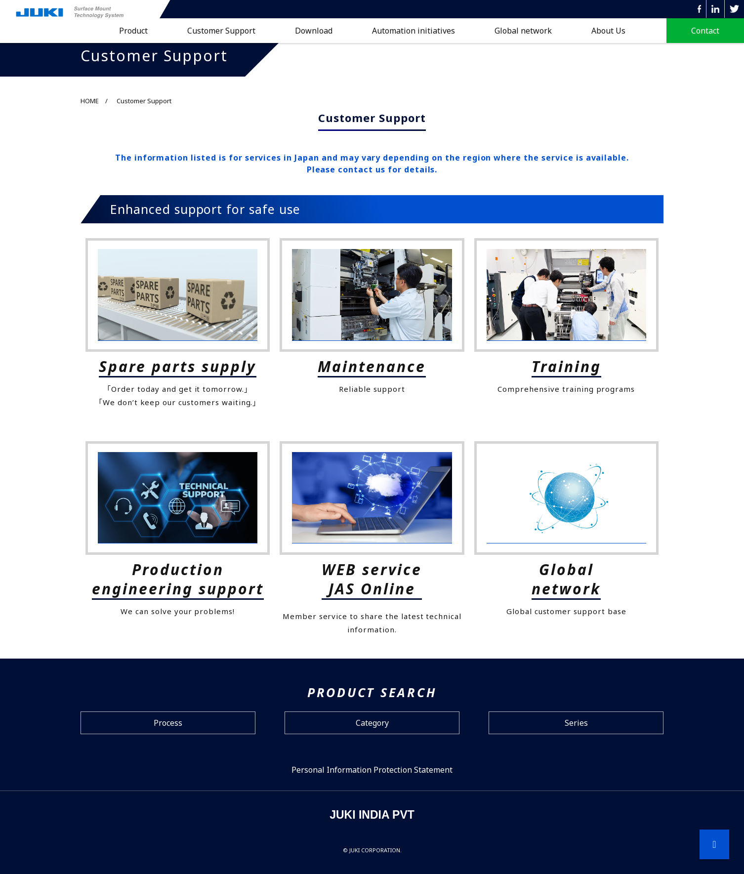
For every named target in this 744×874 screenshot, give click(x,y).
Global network (523, 30)
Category (372, 722)
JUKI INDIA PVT (372, 814)
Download (313, 30)
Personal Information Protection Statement (372, 769)
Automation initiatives (413, 30)
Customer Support (221, 30)
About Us (608, 30)
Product (133, 30)
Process (168, 722)
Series (576, 722)
